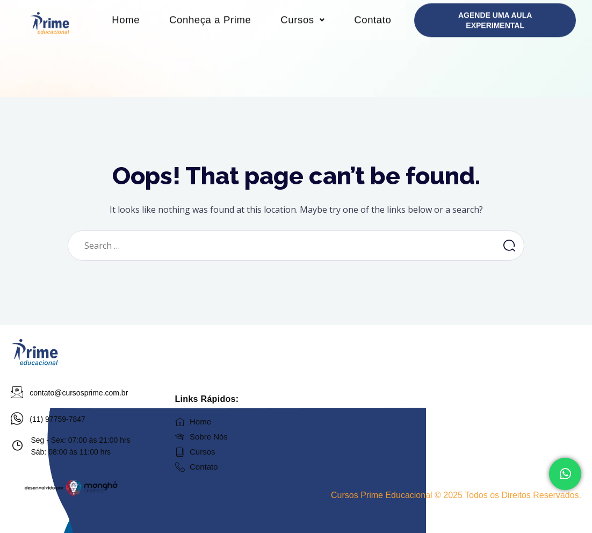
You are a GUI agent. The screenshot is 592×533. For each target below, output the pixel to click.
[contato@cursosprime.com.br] (17, 392)
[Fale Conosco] (565, 474)
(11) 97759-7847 (58, 419)
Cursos (343, 31)
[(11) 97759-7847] (17, 419)
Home (152, 31)
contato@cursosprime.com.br (79, 392)
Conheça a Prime (243, 31)
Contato (251, 79)
